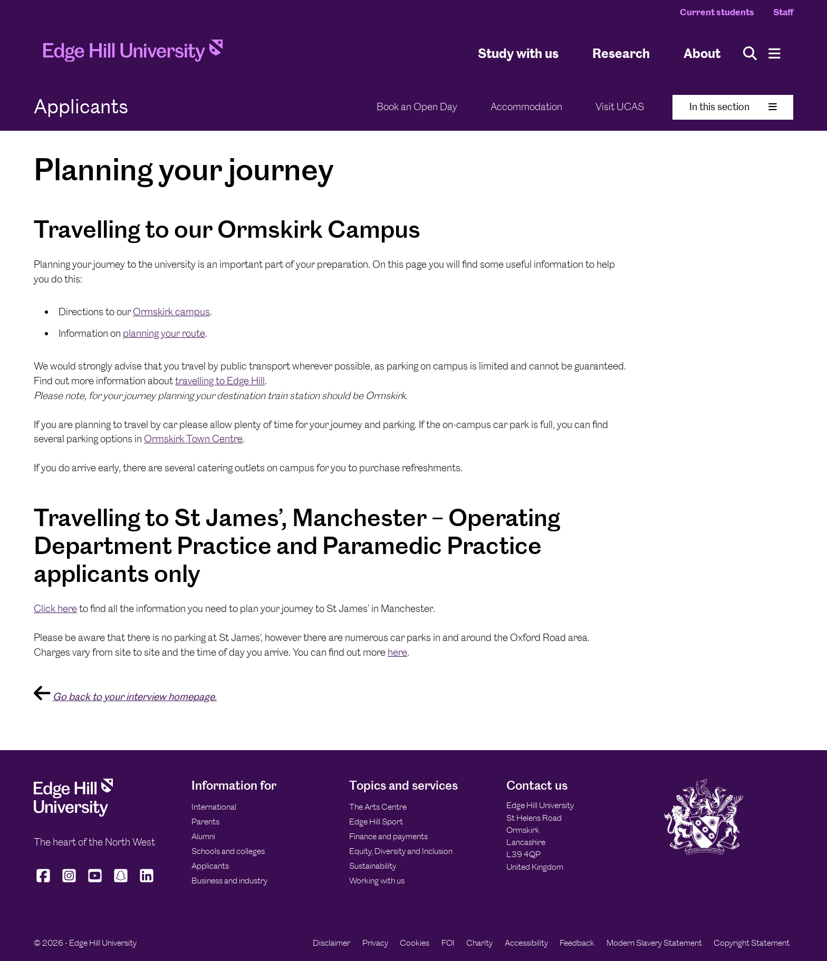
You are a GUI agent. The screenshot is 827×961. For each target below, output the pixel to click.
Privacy (375, 943)
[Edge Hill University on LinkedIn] (147, 882)
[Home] (133, 54)
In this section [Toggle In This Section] (733, 107)
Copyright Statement (752, 943)
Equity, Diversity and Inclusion (401, 851)
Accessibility (526, 943)
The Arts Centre (378, 807)
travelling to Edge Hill (220, 381)
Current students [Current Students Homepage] (717, 12)
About (702, 53)
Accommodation (526, 107)
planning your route (164, 333)
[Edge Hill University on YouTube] (95, 882)
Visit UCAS (619, 107)
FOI (448, 943)
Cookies (414, 943)
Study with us (518, 53)
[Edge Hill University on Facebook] (44, 882)
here (397, 652)
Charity (479, 943)
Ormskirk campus (171, 312)
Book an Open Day (417, 107)
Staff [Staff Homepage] (783, 12)
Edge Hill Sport (376, 822)
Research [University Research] (621, 53)
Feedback (577, 943)
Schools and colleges (228, 851)
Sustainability (372, 866)
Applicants (210, 866)
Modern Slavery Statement (654, 943)
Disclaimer (331, 943)
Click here (55, 609)
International (213, 807)
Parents (205, 822)
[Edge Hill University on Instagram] (69, 882)
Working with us (377, 881)
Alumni (203, 836)
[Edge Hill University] (73, 814)
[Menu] (774, 53)
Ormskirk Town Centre (193, 439)
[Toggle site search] (750, 53)
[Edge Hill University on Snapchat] (121, 882)
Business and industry (229, 881)
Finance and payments (388, 836)
